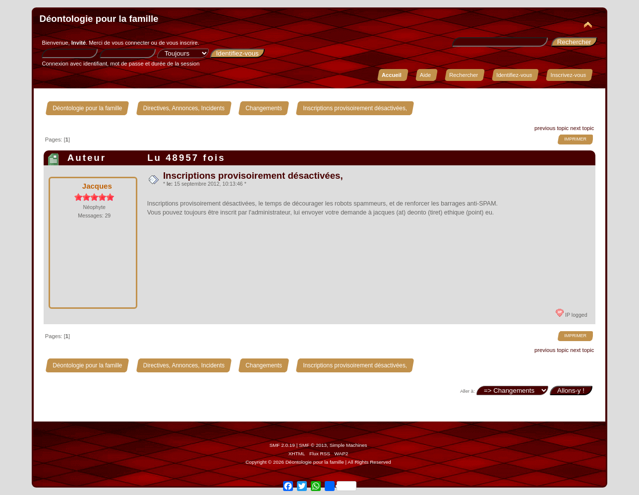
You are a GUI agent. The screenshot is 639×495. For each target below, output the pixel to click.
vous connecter (130, 43)
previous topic (551, 128)
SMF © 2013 (313, 445)
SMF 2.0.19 (282, 445)
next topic (582, 128)
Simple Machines (348, 445)
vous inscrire (182, 43)
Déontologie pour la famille (98, 18)
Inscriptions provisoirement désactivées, (253, 175)
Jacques (97, 186)
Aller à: (467, 391)
